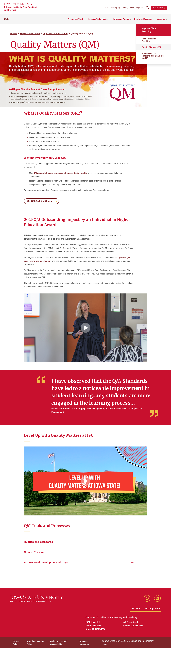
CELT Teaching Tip (113, 8)
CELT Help (158, 8)
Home (13, 33)
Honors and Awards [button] (121, 19)
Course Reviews (34, 552)
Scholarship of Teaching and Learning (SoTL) (153, 55)
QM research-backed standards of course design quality (60, 173)
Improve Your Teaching (55, 33)
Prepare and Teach (30, 33)
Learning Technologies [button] (98, 19)
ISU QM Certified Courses (40, 201)
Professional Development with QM (46, 562)
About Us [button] (161, 19)
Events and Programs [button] (143, 19)
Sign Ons (139, 8)
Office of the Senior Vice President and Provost (20, 8)
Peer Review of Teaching (149, 40)
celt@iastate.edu (131, 622)
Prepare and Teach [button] (75, 19)
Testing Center (128, 8)
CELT (7, 19)
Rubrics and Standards (38, 541)
